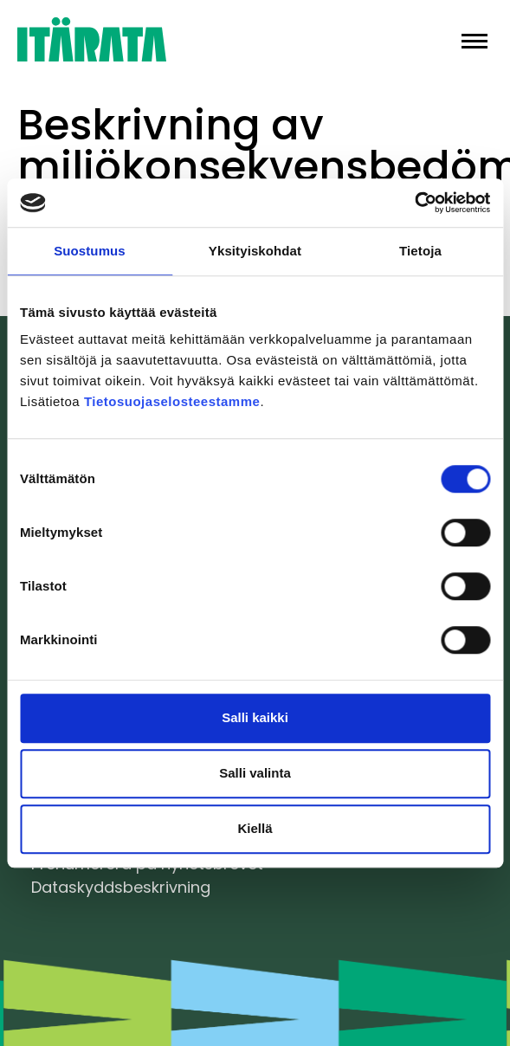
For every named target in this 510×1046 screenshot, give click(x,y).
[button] (474, 39)
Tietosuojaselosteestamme (172, 401)
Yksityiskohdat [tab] (255, 250)
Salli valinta (255, 772)
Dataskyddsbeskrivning (120, 887)
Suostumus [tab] (90, 250)
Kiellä (254, 828)
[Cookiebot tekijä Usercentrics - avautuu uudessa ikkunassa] (414, 202)
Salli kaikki (255, 717)
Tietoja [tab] (420, 250)
